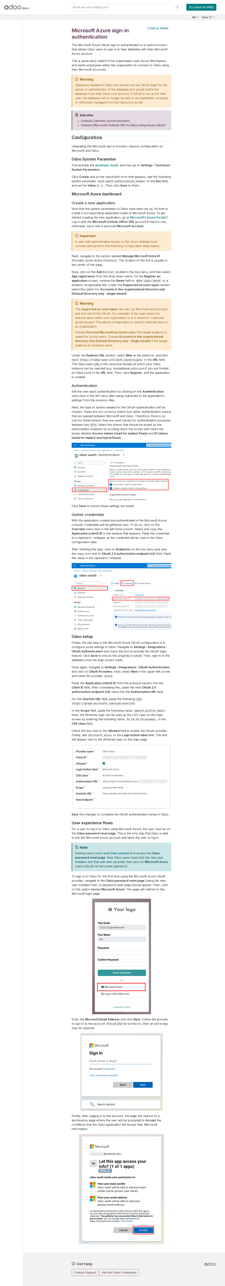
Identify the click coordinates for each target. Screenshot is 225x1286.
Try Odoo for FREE (201, 7)
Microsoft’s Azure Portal (147, 217)
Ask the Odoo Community (119, 1272)
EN (194, 17)
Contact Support (85, 1272)
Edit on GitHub (157, 28)
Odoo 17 (207, 17)
